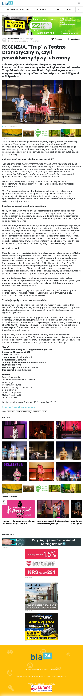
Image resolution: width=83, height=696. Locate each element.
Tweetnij (57, 39)
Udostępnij (74, 39)
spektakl (11, 412)
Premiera (37, 412)
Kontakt (53, 669)
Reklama (45, 669)
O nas (28, 669)
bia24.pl (63, 677)
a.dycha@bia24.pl (26, 39)
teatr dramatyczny (24, 412)
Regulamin (36, 669)
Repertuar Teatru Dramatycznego (18, 407)
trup (44, 412)
